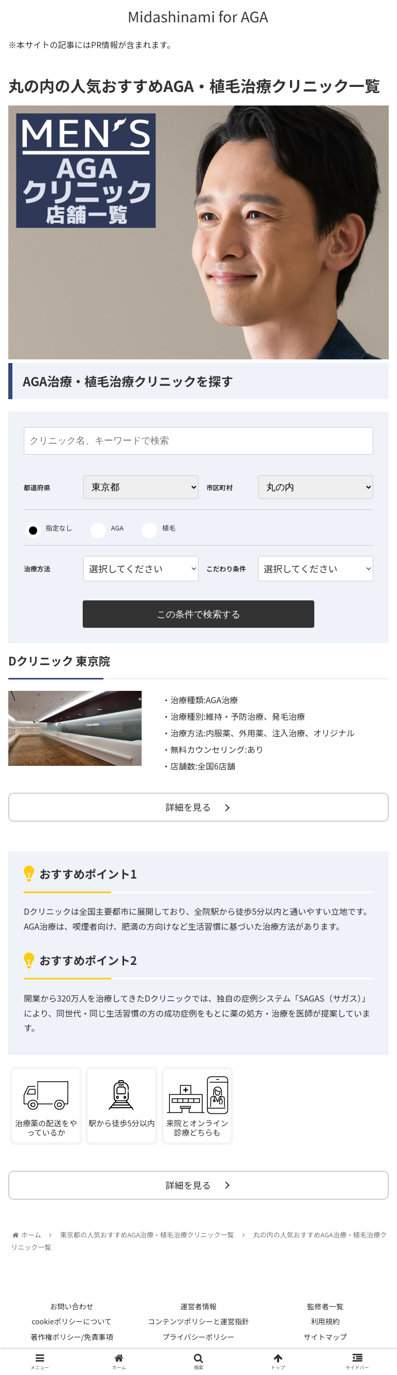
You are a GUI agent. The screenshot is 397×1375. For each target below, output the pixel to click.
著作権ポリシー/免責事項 (71, 1342)
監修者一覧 (325, 1311)
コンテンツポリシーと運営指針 (198, 1327)
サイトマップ (325, 1342)
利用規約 (325, 1327)
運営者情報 (198, 1311)
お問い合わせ (72, 1311)
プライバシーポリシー (198, 1342)
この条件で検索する (198, 614)
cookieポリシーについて (72, 1327)
